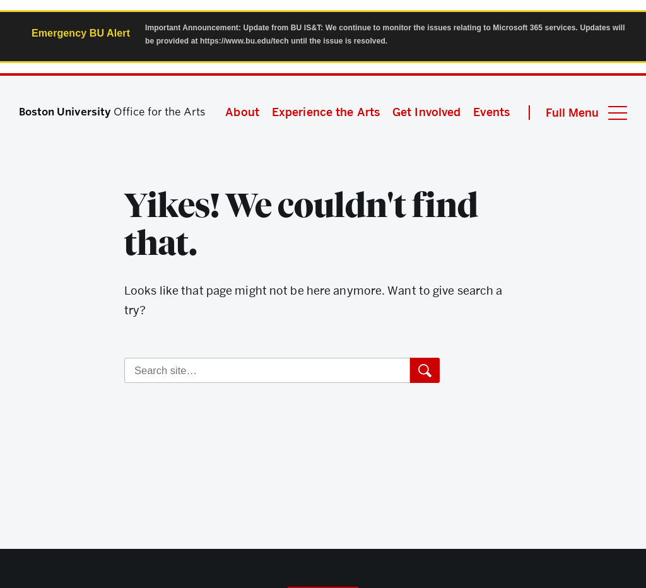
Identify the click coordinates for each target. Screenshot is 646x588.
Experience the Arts (326, 112)
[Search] (267, 370)
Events (491, 112)
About (242, 112)
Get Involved (426, 112)
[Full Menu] (578, 112)
